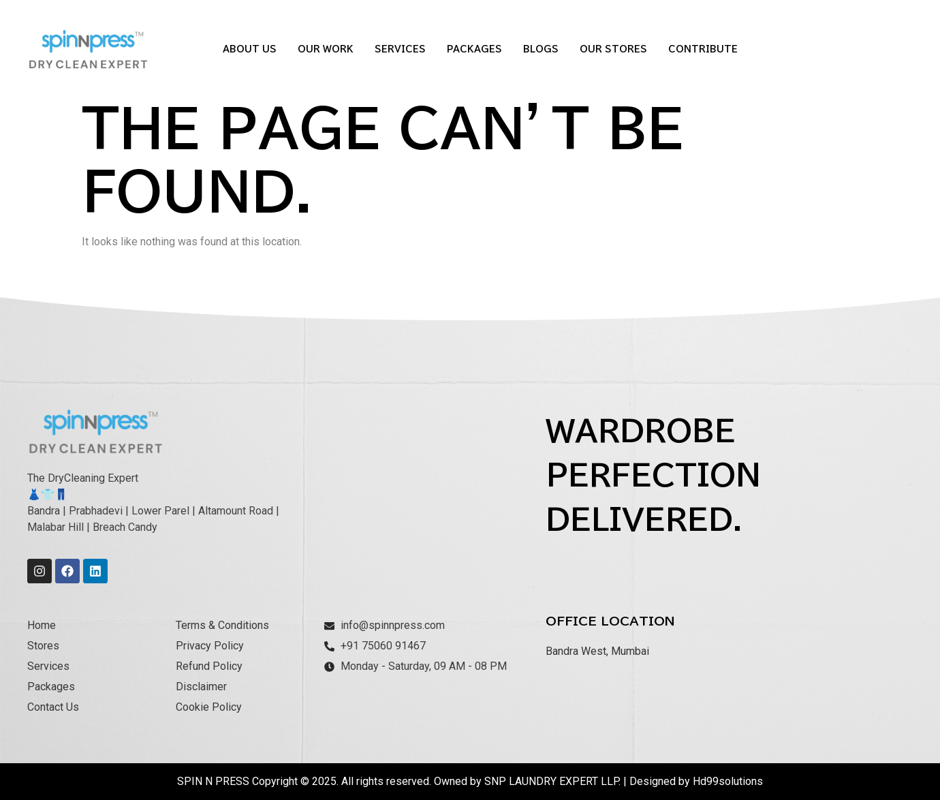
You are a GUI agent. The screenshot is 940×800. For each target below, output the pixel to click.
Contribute (703, 49)
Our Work (326, 49)
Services (400, 49)
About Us (250, 49)
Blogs (541, 49)
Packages (474, 49)
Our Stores (613, 49)
